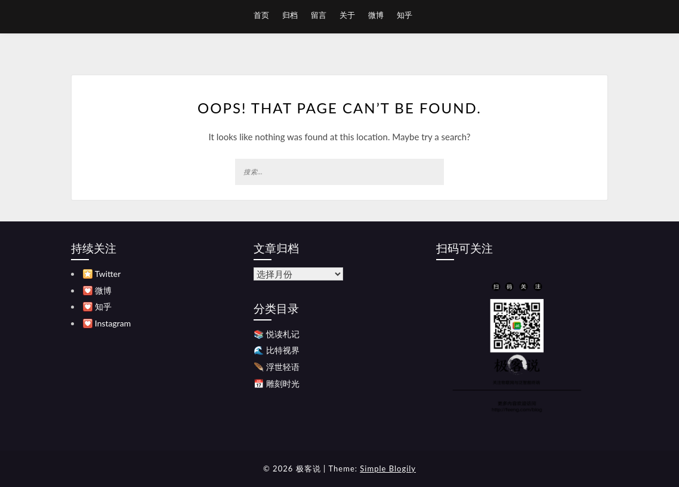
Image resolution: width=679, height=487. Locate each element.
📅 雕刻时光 (277, 383)
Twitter (108, 274)
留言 (318, 15)
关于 (347, 15)
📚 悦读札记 (277, 334)
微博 (376, 15)
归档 (290, 15)
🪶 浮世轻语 (277, 367)
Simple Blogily (388, 468)
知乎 (404, 15)
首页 (261, 15)
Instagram (113, 323)
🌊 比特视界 (277, 350)
